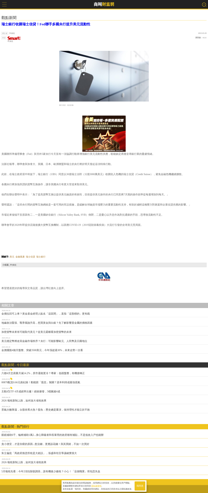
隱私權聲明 (96, 486)
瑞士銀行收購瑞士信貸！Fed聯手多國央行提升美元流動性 (45, 24)
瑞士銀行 (40, 256)
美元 (12, 256)
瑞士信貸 (30, 256)
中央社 (14, 39)
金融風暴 (20, 256)
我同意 (139, 486)
